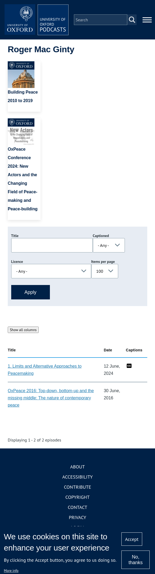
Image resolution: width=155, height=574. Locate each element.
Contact (77, 507)
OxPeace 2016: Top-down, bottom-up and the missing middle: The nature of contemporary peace (51, 397)
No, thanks (136, 559)
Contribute (77, 487)
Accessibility (77, 477)
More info (11, 570)
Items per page (103, 261)
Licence (17, 261)
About (77, 467)
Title (15, 235)
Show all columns (23, 329)
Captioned (101, 235)
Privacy (77, 517)
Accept (132, 539)
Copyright (77, 497)
